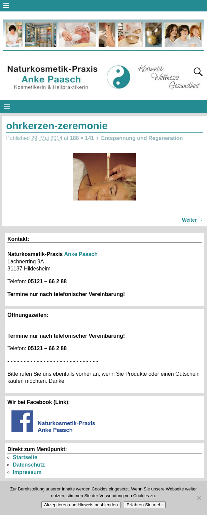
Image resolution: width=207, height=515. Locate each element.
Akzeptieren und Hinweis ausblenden (81, 504)
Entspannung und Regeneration (142, 138)
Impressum (27, 472)
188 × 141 (82, 138)
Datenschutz (29, 465)
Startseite (25, 457)
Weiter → (192, 220)
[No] (198, 497)
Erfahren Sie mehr (145, 504)
